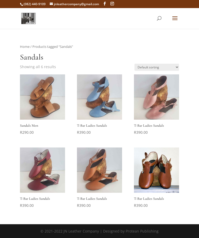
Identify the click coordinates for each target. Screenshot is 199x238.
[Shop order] (156, 67)
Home (25, 46)
